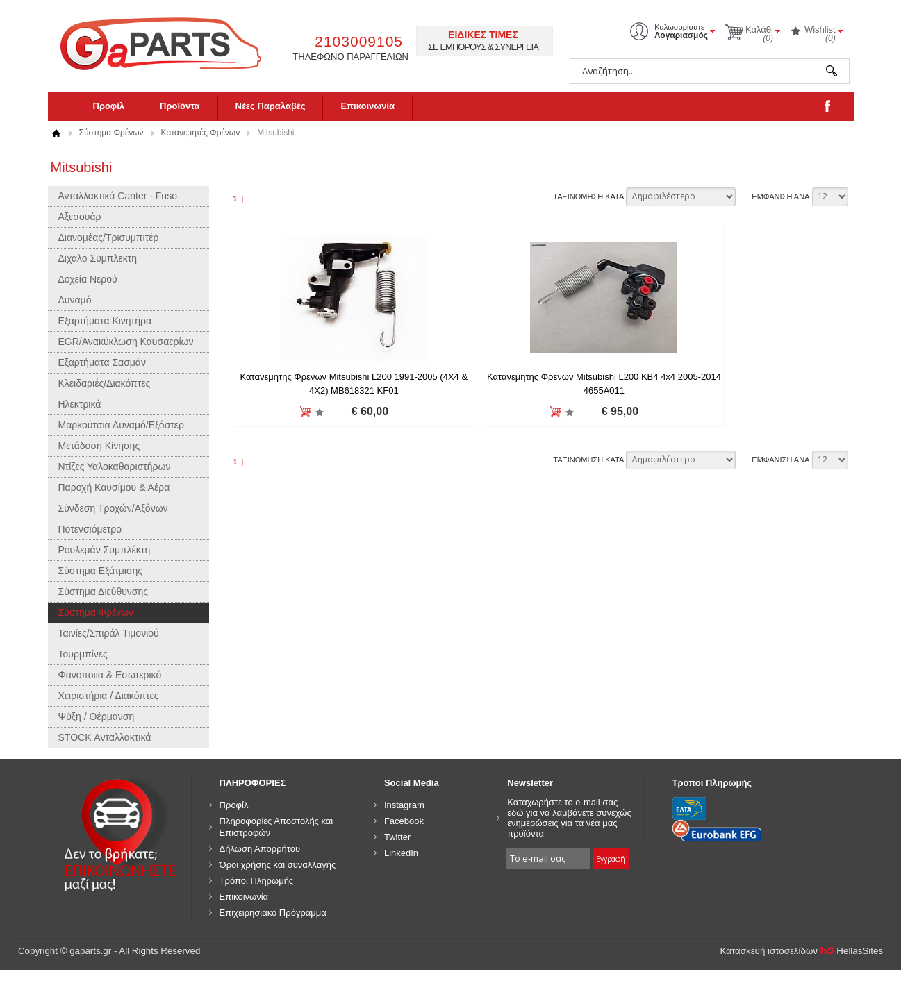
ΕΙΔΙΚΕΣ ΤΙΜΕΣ (483, 34)
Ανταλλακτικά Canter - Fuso (117, 195)
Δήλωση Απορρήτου (260, 849)
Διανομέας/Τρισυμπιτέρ (108, 237)
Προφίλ (109, 106)
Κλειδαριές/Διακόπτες (104, 383)
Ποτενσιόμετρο (90, 529)
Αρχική (56, 133)
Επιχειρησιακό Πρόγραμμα (273, 912)
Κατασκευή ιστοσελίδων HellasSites (802, 951)
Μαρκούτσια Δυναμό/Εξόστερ (121, 424)
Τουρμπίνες (83, 654)
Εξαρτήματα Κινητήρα (105, 320)
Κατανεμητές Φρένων (200, 132)
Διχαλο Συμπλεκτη (98, 258)
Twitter (397, 837)
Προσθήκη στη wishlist (297, 412)
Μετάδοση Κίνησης (99, 445)
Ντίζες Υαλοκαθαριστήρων (114, 466)
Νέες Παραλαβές (270, 106)
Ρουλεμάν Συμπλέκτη (104, 549)
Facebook (404, 821)
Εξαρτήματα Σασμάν (102, 362)
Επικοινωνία (367, 106)
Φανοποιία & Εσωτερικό (110, 674)
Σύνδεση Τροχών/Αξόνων (113, 508)
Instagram (404, 805)
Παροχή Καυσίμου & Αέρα (114, 487)
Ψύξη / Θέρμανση (96, 716)
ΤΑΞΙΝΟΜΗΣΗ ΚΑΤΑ (588, 196)
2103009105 (359, 41)
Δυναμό (75, 299)
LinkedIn (401, 853)
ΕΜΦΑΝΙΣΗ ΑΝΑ (780, 196)
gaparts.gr (170, 42)
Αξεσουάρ (79, 216)
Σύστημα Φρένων (111, 132)
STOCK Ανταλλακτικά (104, 737)
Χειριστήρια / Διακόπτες (108, 695)
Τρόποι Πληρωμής (257, 880)
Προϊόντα (180, 106)
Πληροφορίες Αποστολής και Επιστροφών (276, 827)
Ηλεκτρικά (79, 404)
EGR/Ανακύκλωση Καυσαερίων (126, 341)
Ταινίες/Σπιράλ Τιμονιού (108, 633)
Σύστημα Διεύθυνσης (103, 591)
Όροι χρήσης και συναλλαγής (278, 865)
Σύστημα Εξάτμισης (100, 570)
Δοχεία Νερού (87, 279)
